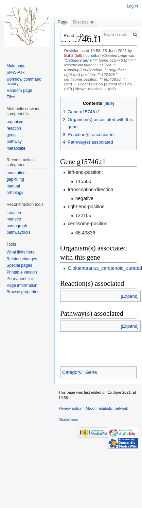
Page (62, 21)
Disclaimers (68, 419)
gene (11, 135)
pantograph (16, 226)
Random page (19, 90)
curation (13, 212)
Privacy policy (70, 408)
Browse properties (22, 292)
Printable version (21, 272)
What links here (20, 252)
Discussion (83, 21)
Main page (15, 66)
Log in (132, 6)
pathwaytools (18, 232)
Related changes (21, 259)
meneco (13, 219)
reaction (13, 128)
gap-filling (15, 179)
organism (14, 121)
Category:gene (79, 60)
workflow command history (23, 81)
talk (79, 55)
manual (13, 186)
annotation (15, 172)
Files (10, 97)
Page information (21, 285)
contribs (92, 55)
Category (72, 372)
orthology (14, 192)
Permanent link (20, 278)
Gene (91, 372)
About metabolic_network (107, 408)
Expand (129, 296)
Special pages (19, 265)
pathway (14, 141)
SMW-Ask (15, 72)
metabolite (15, 148)
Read (64, 35)
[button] (130, 296)
